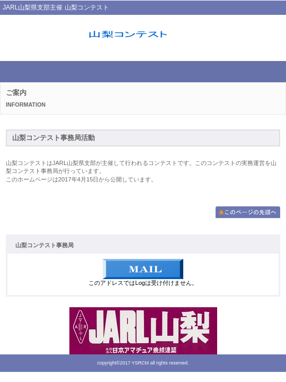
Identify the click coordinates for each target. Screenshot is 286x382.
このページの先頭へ (248, 212)
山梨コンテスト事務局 (143, 35)
